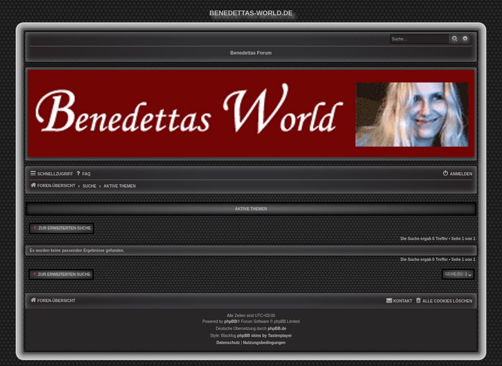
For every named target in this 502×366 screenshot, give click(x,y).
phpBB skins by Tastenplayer (264, 335)
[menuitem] (83, 174)
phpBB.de (277, 328)
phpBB (230, 321)
